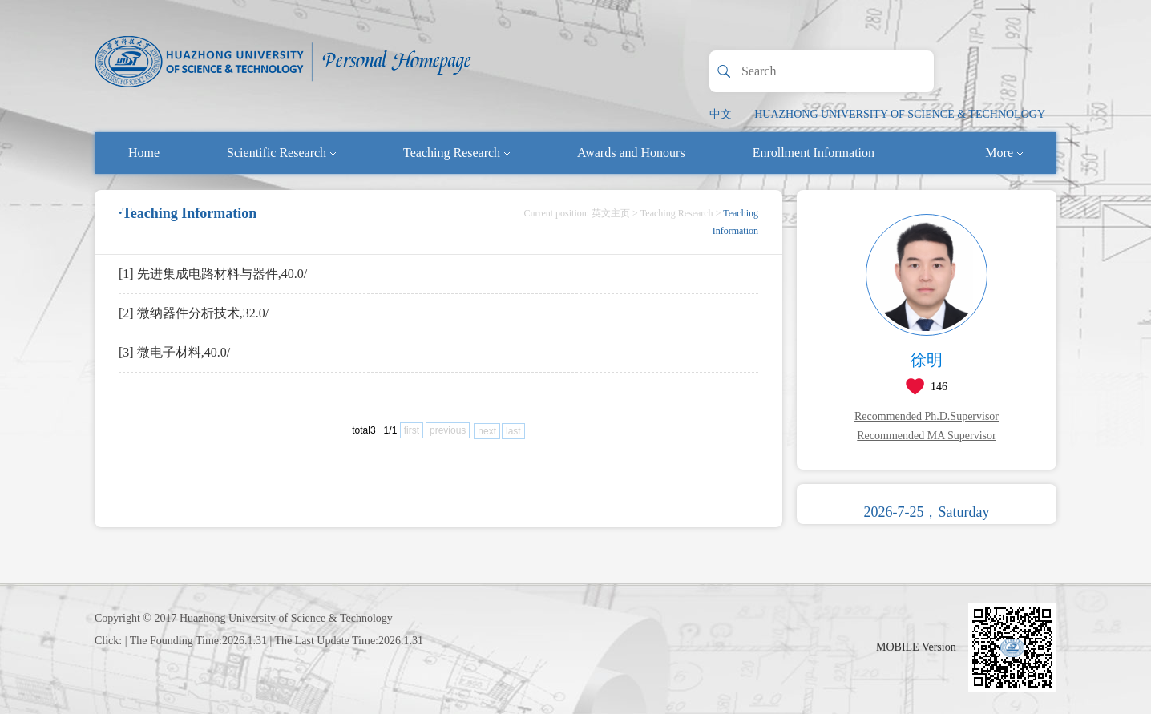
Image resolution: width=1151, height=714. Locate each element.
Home (144, 152)
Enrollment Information (813, 152)
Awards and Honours (631, 152)
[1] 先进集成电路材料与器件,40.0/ (213, 273)
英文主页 (611, 213)
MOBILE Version (916, 647)
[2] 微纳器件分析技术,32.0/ (194, 313)
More (1004, 152)
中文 (720, 114)
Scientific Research (281, 152)
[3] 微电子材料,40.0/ (174, 352)
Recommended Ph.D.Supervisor (926, 416)
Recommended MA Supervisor (926, 436)
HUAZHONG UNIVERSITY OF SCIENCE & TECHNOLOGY (899, 114)
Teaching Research (456, 152)
